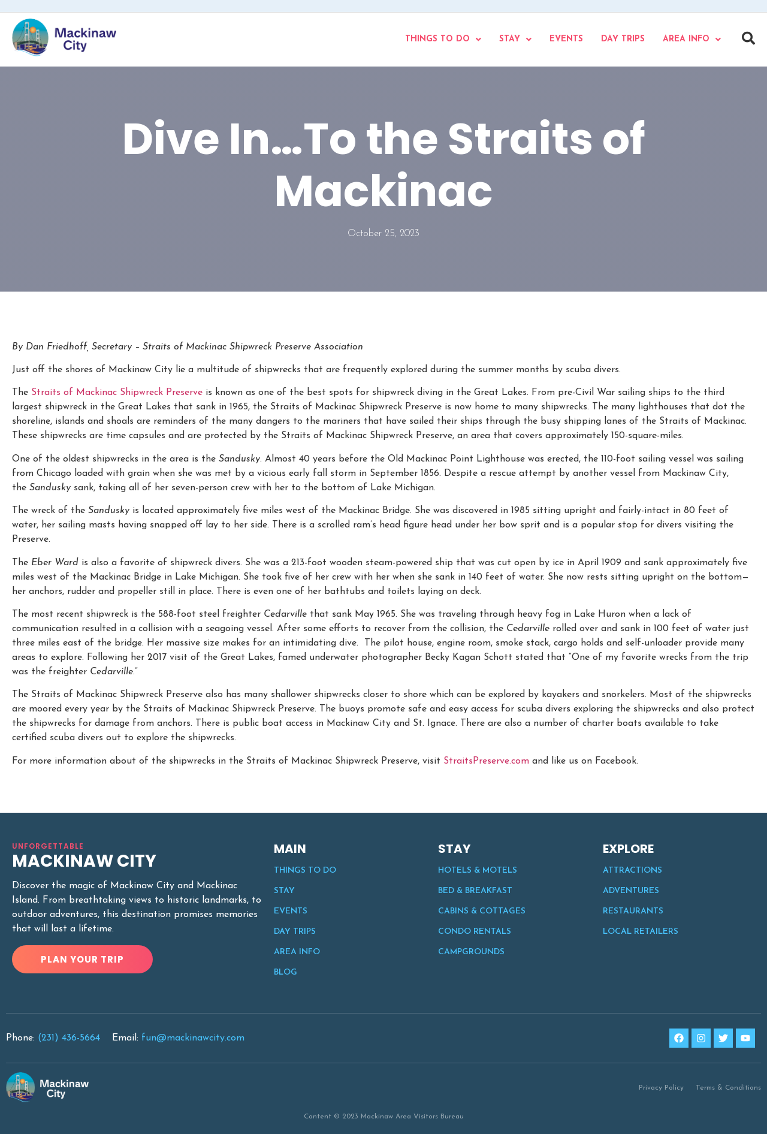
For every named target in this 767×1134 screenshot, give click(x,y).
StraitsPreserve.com (486, 761)
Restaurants (633, 911)
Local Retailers (640, 931)
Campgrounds (471, 952)
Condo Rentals (474, 931)
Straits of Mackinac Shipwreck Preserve (117, 392)
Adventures (631, 890)
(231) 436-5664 (69, 1038)
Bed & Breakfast (475, 890)
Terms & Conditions (728, 1087)
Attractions (632, 870)
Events (566, 39)
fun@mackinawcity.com (192, 1038)
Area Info (692, 39)
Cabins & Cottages (482, 911)
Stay (515, 39)
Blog (285, 972)
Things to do (443, 39)
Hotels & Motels (477, 870)
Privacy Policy (661, 1087)
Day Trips (623, 39)
